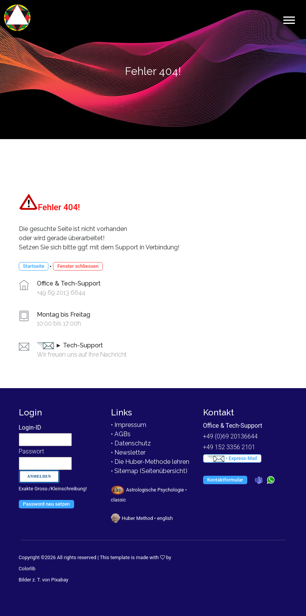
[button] (288, 18)
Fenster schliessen (77, 266)
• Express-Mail (232, 458)
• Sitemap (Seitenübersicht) (149, 471)
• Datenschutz (131, 443)
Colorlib (27, 568)
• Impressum (128, 424)
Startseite (34, 266)
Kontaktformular (225, 480)
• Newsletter (128, 452)
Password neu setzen (46, 504)
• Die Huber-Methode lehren (150, 461)
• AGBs (121, 434)
